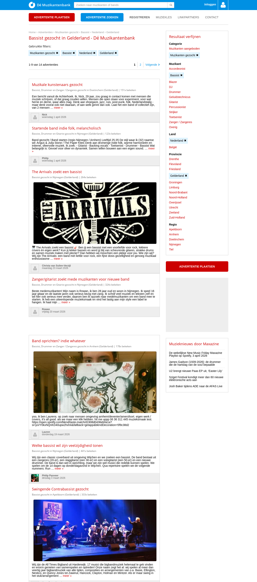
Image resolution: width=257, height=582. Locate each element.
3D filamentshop (163, 577)
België (173, 147)
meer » (58, 107)
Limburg (174, 187)
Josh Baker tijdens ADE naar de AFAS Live (195, 386)
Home (32, 557)
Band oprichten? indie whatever (59, 285)
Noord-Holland (178, 197)
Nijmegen (175, 244)
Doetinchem (176, 239)
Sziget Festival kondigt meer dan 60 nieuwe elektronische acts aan (196, 379)
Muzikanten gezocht (44, 53)
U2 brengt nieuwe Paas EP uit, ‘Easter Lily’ (195, 371)
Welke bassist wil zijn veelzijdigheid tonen (67, 339)
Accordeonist (177, 68)
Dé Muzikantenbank (49, 5)
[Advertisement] (94, 267)
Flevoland (175, 164)
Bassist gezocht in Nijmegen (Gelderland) (55, 177)
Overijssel (175, 202)
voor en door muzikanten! (141, 572)
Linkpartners (188, 17)
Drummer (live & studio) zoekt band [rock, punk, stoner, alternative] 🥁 (91, 434)
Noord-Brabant (178, 192)
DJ (170, 87)
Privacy (42, 557)
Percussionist (177, 107)
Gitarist (173, 102)
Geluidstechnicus (180, 97)
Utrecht (173, 207)
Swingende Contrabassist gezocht (60, 382)
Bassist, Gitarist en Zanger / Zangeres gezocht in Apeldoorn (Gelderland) (72, 440)
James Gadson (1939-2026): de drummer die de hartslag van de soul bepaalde (195, 363)
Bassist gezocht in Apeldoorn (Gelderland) (55, 388)
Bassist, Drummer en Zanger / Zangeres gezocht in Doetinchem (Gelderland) (75, 90)
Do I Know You (143, 577)
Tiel (171, 249)
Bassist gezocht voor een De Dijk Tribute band (71, 486)
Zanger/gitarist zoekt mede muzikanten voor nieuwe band (80, 223)
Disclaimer (55, 557)
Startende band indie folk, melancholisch (66, 128)
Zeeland (174, 212)
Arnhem (174, 234)
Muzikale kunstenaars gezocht (57, 84)
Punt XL (128, 577)
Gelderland (108, 53)
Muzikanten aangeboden (184, 48)
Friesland (175, 169)
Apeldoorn (175, 229)
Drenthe (174, 159)
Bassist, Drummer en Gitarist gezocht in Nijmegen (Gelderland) (67, 133)
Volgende (152, 64)
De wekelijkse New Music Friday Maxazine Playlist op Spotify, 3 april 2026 (195, 354)
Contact (212, 17)
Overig (173, 127)
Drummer (175, 92)
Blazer (173, 82)
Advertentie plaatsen (51, 17)
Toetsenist (175, 117)
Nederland (87, 53)
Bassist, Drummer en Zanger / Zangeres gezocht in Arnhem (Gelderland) (72, 290)
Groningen (175, 182)
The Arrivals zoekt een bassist (57, 171)
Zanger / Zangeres (180, 122)
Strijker (173, 112)
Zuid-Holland (177, 217)
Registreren (140, 17)
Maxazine (211, 343)
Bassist (69, 53)
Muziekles (164, 17)
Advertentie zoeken (102, 17)
